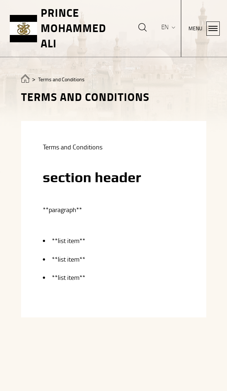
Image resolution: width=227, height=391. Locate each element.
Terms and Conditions (61, 79)
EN (165, 27)
